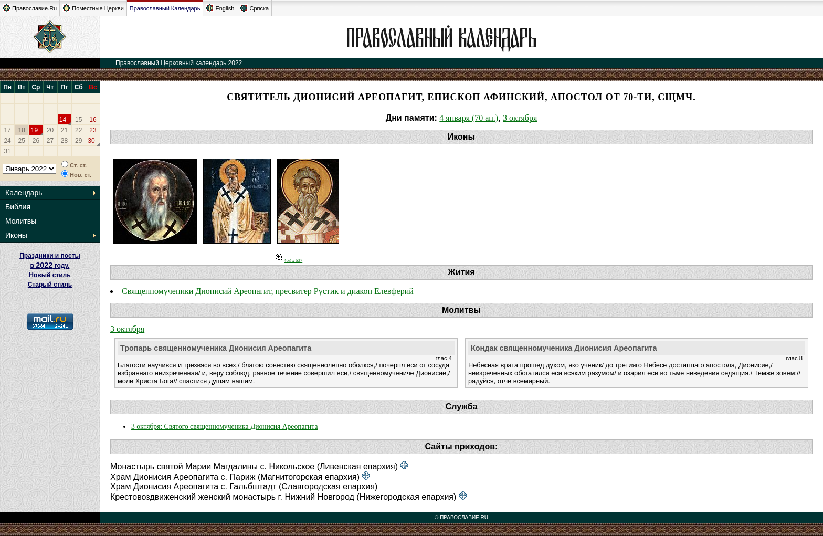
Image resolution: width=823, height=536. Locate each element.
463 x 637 (289, 260)
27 (50, 140)
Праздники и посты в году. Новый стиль (49, 265)
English (220, 8)
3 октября (520, 117)
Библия (17, 207)
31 (7, 151)
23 (92, 130)
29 (78, 140)
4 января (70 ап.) (468, 117)
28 (64, 140)
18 (21, 130)
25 (21, 140)
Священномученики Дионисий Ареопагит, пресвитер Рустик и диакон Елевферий (268, 291)
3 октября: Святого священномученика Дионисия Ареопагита (224, 426)
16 (92, 119)
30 (91, 140)
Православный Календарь (165, 8)
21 (64, 130)
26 (36, 140)
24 (7, 140)
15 (78, 119)
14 (62, 119)
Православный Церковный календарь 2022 (178, 63)
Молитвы (20, 221)
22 (78, 130)
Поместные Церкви (93, 8)
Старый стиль (50, 284)
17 (7, 130)
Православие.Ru (30, 8)
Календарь (24, 192)
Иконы (16, 235)
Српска (254, 8)
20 (50, 130)
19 (34, 130)
